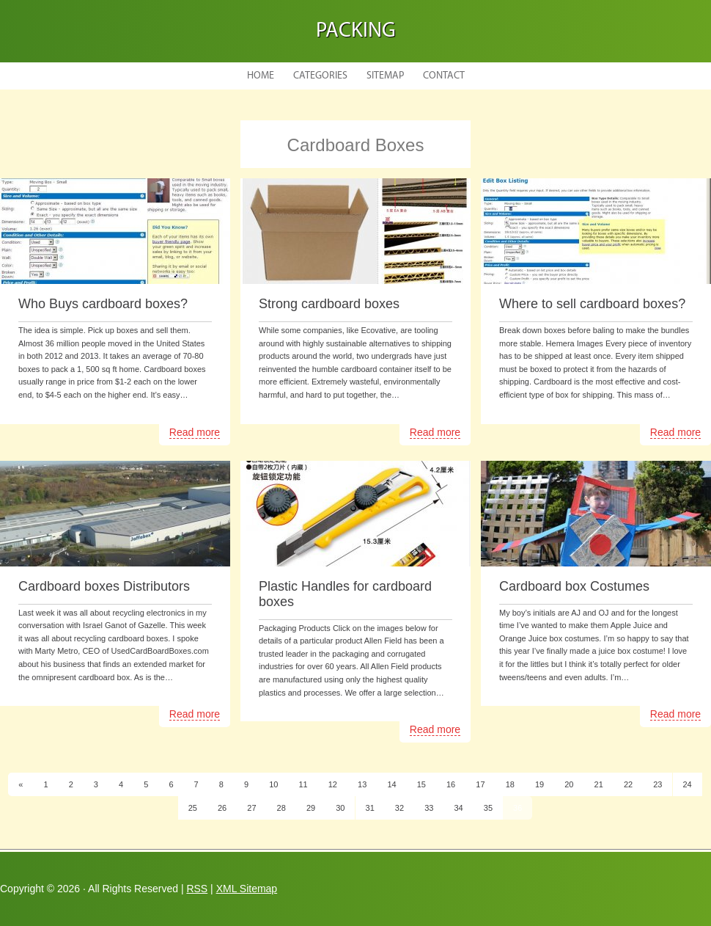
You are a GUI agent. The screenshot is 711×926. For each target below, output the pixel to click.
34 (458, 807)
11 (302, 784)
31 (370, 807)
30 (340, 807)
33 (428, 807)
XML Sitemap (247, 888)
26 (222, 807)
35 (488, 807)
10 (273, 784)
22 (628, 784)
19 (539, 784)
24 (687, 784)
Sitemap (385, 75)
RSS (196, 888)
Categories (320, 75)
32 (399, 807)
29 (310, 807)
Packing (356, 31)
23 (657, 784)
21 (598, 784)
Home (260, 75)
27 (251, 807)
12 (332, 784)
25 (192, 807)
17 (480, 784)
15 (421, 784)
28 (281, 807)
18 (510, 784)
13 (362, 784)
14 (391, 784)
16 (450, 784)
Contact (444, 75)
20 (568, 784)
